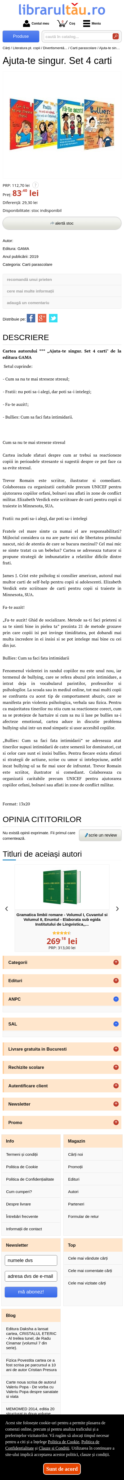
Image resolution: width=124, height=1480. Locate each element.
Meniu (92, 23)
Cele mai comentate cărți (90, 1270)
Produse (21, 36)
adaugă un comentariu (28, 302)
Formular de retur (83, 1216)
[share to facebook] (31, 318)
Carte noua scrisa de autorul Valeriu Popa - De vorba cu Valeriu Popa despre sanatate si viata (32, 1389)
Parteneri (76, 1204)
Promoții (75, 1166)
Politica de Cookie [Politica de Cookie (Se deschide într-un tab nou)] (63, 1442)
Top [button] (72, 1245)
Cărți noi (75, 1154)
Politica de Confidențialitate (30, 1179)
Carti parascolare (37, 264)
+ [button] (116, 962)
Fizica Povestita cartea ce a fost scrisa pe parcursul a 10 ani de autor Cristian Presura (31, 1365)
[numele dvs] (31, 1260)
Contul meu (36, 23)
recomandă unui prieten (29, 279)
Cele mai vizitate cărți (87, 1283)
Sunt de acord (62, 1469)
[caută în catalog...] (76, 36)
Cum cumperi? (19, 1191)
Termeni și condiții (22, 1154)
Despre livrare (18, 1204)
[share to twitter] (53, 318)
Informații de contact (24, 1229)
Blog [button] (11, 1315)
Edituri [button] (15, 980)
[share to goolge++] (42, 318)
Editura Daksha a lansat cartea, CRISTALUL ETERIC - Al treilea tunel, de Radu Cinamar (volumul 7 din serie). (31, 1338)
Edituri (73, 1179)
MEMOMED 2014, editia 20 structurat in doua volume (30, 1411)
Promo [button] (15, 1122)
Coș (66, 23)
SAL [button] (12, 1024)
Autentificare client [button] (28, 1085)
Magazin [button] (76, 1141)
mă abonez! (31, 1292)
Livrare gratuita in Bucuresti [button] (37, 1049)
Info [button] (10, 1141)
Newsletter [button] (19, 1104)
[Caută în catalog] (116, 36)
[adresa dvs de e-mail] (31, 1276)
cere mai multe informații (30, 291)
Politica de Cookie (22, 1166)
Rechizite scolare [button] (26, 1067)
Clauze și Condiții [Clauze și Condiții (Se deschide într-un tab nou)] (54, 1448)
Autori (73, 1191)
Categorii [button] (18, 962)
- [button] (116, 999)
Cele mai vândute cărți (88, 1258)
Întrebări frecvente (22, 1216)
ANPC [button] (14, 999)
